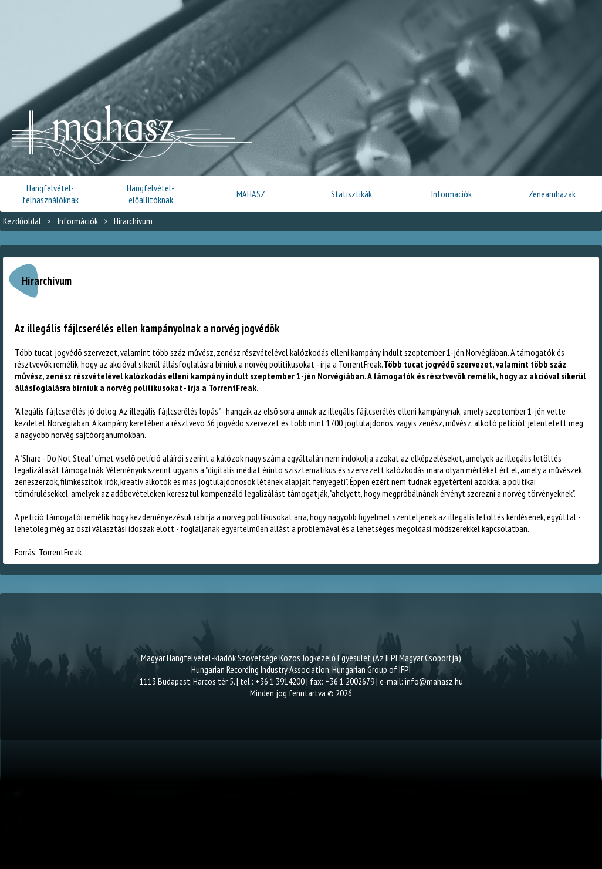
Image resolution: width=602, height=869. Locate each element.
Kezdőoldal (22, 221)
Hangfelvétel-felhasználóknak (50, 194)
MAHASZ (250, 194)
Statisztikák (351, 194)
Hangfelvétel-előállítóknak (150, 194)
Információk (451, 194)
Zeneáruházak (552, 194)
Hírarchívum (133, 221)
